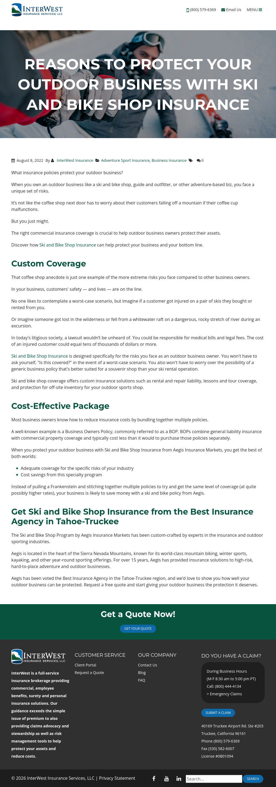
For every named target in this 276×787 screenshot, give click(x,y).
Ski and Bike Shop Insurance (67, 245)
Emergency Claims (226, 693)
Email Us (231, 9)
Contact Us (147, 665)
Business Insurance (169, 160)
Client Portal (85, 665)
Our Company (157, 655)
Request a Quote (89, 672)
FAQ (141, 680)
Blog (142, 672)
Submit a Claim (218, 712)
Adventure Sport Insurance (125, 160)
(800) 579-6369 (203, 9)
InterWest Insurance (74, 160)
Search (253, 778)
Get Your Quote (137, 628)
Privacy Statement (117, 778)
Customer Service (100, 655)
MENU (254, 9)
